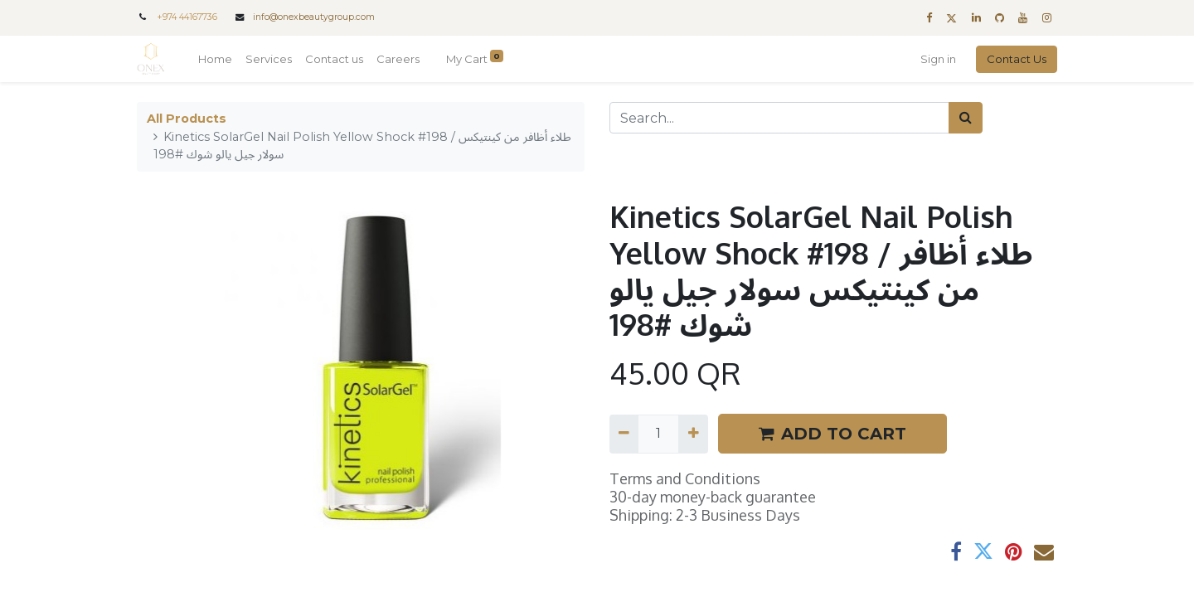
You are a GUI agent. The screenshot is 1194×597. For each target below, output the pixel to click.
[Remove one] (623, 434)
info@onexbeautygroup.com (314, 17)
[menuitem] (215, 60)
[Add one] (692, 434)
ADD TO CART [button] (832, 434)
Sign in (938, 59)
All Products (186, 118)
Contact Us (1016, 59)
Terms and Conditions (684, 478)
